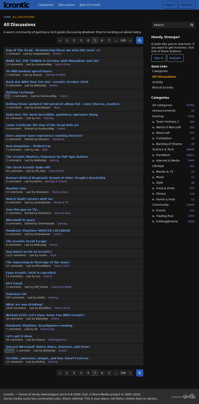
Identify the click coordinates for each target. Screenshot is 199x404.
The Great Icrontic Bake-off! (28, 167)
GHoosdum (42, 192)
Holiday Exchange (20, 92)
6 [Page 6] (102, 40)
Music (175, 177)
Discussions (66, 4)
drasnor (37, 74)
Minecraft (175, 133)
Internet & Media (175, 160)
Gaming (173, 116)
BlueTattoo (45, 308)
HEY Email (14, 283)
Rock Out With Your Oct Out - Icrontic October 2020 (47, 81)
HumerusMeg (44, 64)
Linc (38, 118)
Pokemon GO (16, 294)
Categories (46, 4)
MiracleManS (43, 266)
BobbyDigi (40, 85)
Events (175, 210)
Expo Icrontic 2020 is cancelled (31, 272)
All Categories (173, 105)
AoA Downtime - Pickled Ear (28, 146)
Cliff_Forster (41, 287)
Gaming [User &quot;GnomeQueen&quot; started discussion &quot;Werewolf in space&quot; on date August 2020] (62, 223)
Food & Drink (175, 188)
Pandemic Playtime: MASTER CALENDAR (38, 230)
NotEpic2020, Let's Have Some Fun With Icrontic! (45, 315)
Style (175, 183)
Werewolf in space (20, 220)
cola (36, 149)
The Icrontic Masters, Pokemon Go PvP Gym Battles (47, 156)
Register (187, 4)
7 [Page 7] (109, 40)
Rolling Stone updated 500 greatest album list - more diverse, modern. (63, 104)
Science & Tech (173, 149)
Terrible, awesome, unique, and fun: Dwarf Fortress (47, 358)
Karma (38, 181)
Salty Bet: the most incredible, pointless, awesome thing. (52, 114)
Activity (157, 82)
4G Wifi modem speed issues (29, 71)
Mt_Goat (40, 171)
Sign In (170, 4)
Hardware (175, 155)
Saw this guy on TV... (22, 209)
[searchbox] (173, 24)
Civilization (175, 138)
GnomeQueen (42, 107)
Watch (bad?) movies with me (29, 198)
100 (123, 40)
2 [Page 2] (74, 40)
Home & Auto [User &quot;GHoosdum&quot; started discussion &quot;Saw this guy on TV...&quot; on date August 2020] (63, 213)
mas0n (43, 255)
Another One (16, 188)
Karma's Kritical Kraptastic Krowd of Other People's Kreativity (55, 177)
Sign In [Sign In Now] (159, 58)
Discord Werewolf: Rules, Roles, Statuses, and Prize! (48, 346)
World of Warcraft (175, 127)
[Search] (191, 24)
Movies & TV (175, 172)
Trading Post (175, 216)
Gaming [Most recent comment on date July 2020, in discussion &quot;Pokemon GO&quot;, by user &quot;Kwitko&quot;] (53, 297)
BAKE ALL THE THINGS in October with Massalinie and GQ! (52, 60)
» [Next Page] (130, 40)
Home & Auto (175, 199)
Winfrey (40, 361)
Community (173, 205)
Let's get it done (19, 336)
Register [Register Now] (175, 58)
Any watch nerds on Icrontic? (29, 251)
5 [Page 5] (95, 40)
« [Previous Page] (60, 40)
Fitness (175, 194)
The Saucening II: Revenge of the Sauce (38, 262)
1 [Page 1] (67, 40)
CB (35, 329)
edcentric (43, 139)
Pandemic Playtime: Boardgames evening (39, 325)
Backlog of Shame (175, 144)
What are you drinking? (24, 304)
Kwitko (41, 297)
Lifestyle (173, 166)
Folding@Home (175, 221)
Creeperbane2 (41, 53)
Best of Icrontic (90, 4)
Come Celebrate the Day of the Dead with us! (42, 125)
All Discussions (164, 76)
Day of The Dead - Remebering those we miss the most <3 (53, 50)
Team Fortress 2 (175, 122)
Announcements (173, 111)
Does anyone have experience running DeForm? (44, 135)
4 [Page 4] (88, 40)
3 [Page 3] (81, 40)
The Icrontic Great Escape (26, 241)
